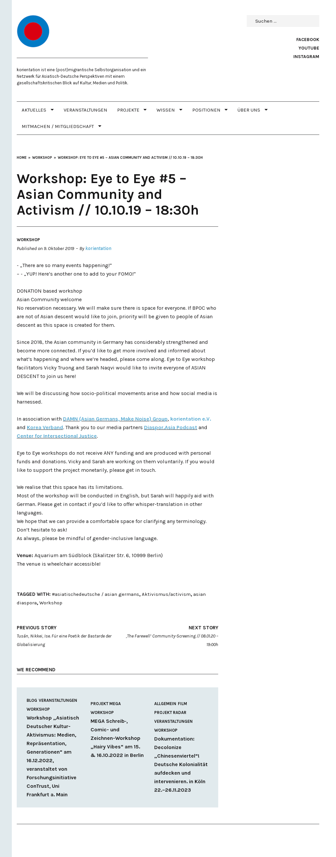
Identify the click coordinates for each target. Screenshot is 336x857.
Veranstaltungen (85, 110)
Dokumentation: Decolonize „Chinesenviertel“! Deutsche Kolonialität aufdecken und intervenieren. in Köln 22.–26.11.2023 (181, 764)
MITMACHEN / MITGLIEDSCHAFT (58, 126)
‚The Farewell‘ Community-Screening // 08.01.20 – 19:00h (168, 635)
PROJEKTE (128, 110)
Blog (32, 700)
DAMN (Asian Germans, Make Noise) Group (115, 419)
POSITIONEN (206, 110)
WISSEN (166, 110)
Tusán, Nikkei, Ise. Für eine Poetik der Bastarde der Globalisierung (66, 635)
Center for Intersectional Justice (57, 436)
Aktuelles (34, 110)
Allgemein (165, 703)
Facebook (307, 39)
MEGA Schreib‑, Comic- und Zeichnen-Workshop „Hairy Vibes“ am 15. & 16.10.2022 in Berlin (117, 738)
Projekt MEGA (106, 703)
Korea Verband (45, 427)
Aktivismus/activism (166, 594)
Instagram (306, 56)
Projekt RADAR (170, 712)
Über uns (249, 110)
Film (182, 703)
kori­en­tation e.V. (190, 419)
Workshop (28, 239)
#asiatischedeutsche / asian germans (95, 594)
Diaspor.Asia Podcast (170, 427)
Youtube (309, 48)
